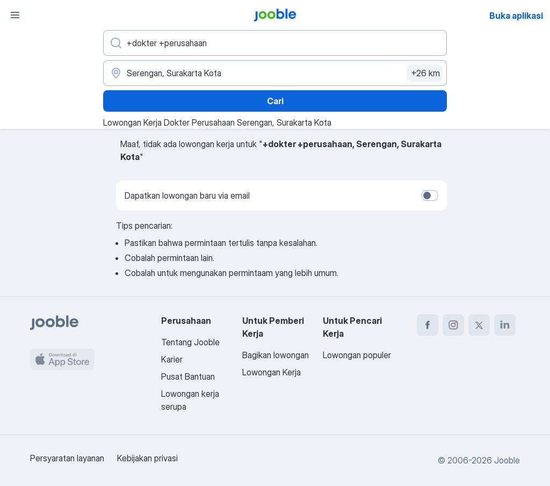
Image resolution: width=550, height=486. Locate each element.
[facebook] (427, 325)
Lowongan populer (357, 355)
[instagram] (453, 325)
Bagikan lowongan (275, 355)
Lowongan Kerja (271, 372)
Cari (275, 101)
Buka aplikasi (516, 15)
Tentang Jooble (190, 342)
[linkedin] (505, 325)
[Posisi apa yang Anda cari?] (275, 43)
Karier (172, 359)
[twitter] (479, 325)
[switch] (429, 195)
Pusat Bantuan (188, 376)
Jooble (507, 460)
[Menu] (15, 15)
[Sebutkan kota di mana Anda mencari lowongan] (275, 73)
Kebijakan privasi (147, 458)
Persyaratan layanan (67, 458)
